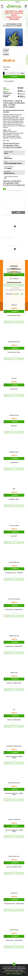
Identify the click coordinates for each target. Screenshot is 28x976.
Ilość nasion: (6, 67)
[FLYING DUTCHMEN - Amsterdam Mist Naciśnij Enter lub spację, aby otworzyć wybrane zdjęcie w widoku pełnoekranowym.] (14, 37)
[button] (22, 88)
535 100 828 (14, 288)
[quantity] (12, 73)
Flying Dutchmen (7, 93)
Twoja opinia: (4, 192)
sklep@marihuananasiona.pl (14, 290)
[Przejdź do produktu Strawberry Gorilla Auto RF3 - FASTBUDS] (14, 233)
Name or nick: (4, 189)
